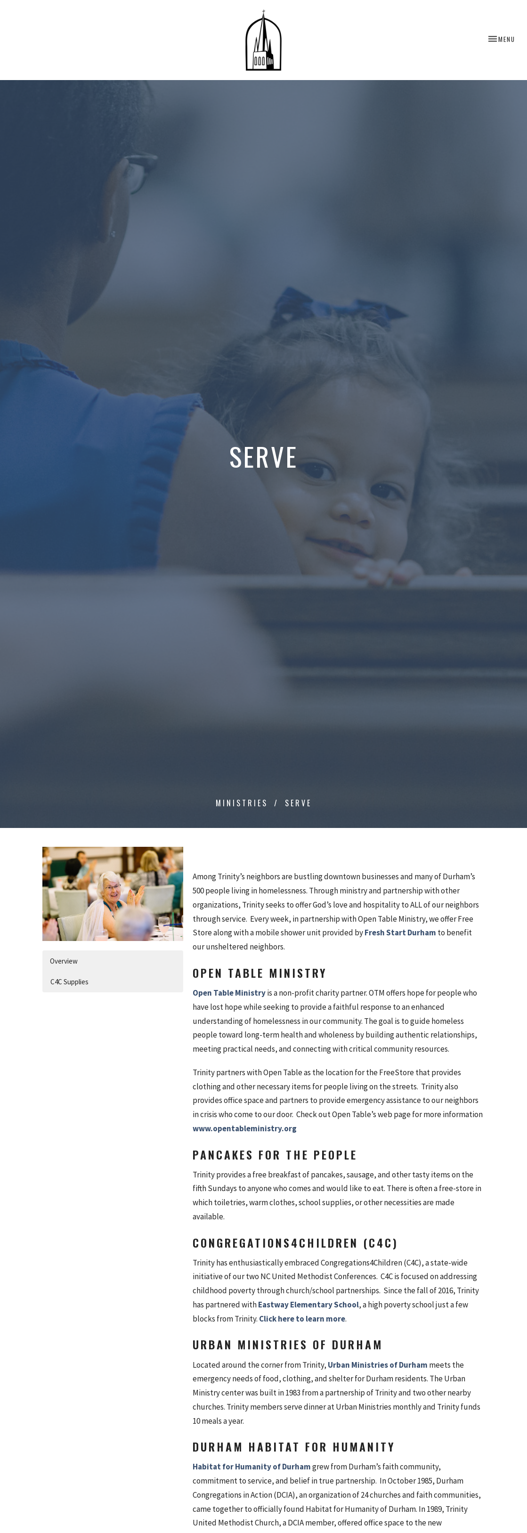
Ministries (242, 803)
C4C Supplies (69, 981)
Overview (64, 961)
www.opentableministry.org (245, 1128)
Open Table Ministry (229, 993)
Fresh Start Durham (400, 932)
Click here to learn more (302, 1319)
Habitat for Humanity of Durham (252, 1466)
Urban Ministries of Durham (378, 1365)
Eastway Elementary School (308, 1304)
